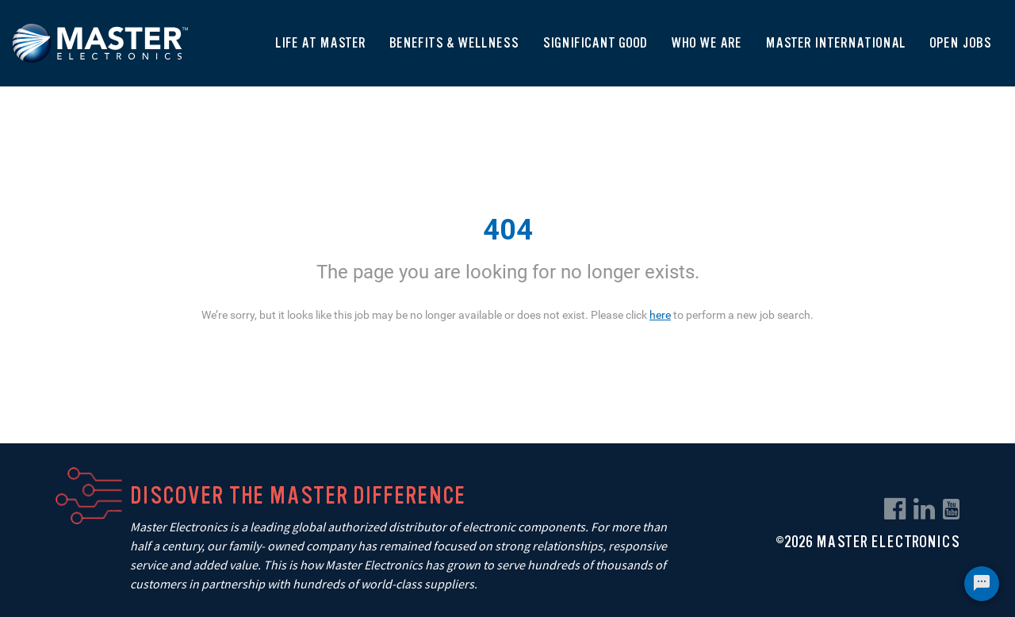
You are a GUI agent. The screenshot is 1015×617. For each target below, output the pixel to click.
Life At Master (320, 43)
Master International (835, 43)
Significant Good (594, 43)
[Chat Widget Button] (981, 583)
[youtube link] (951, 509)
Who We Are (706, 43)
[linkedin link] (924, 509)
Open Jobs (960, 43)
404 (508, 230)
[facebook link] (895, 509)
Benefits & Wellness (454, 43)
